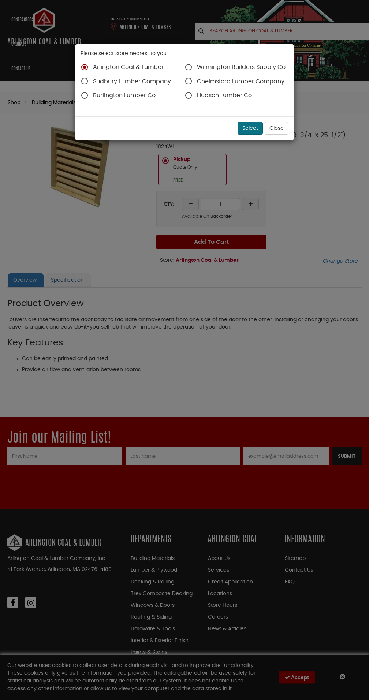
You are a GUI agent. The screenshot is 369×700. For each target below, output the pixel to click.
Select (250, 128)
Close (276, 128)
